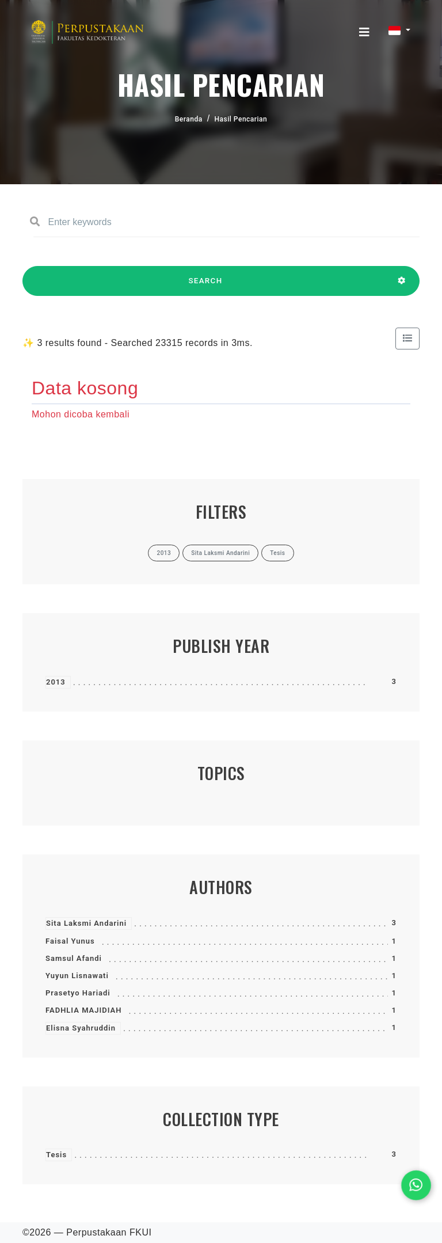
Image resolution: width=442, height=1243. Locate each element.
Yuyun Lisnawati (77, 975)
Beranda (189, 119)
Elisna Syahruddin (81, 1028)
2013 (56, 682)
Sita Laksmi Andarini (86, 923)
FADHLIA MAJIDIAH (83, 1010)
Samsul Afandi (73, 958)
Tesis (56, 1154)
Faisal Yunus (70, 941)
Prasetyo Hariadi (77, 993)
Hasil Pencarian (241, 119)
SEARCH (205, 286)
